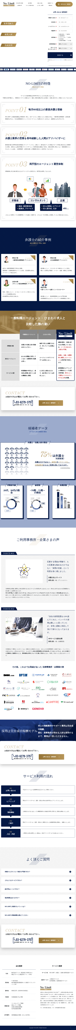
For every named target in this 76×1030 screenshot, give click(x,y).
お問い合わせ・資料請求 (50, 403)
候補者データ (50, 3)
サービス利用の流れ (30, 5)
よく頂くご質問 (40, 5)
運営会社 (50, 5)
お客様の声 (19, 5)
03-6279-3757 (23, 402)
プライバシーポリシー (59, 59)
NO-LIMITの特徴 (19, 3)
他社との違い (40, 3)
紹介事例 (30, 3)
